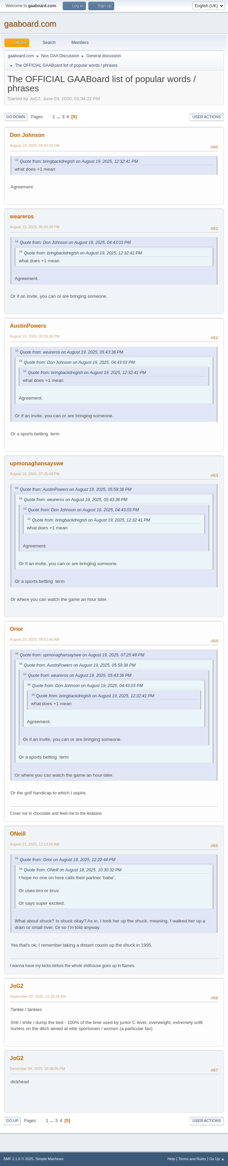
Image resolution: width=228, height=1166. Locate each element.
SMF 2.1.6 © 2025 (18, 1159)
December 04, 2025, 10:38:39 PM (37, 1069)
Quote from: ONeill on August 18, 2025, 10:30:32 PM (73, 870)
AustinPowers (28, 326)
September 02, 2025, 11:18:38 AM (38, 996)
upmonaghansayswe (36, 463)
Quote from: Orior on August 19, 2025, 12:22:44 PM (67, 859)
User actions (207, 117)
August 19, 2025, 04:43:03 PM (35, 145)
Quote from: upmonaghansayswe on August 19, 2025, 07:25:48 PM (82, 655)
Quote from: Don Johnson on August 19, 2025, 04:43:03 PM (75, 242)
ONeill (18, 834)
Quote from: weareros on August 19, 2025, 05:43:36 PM (71, 352)
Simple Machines (49, 1159)
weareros (22, 216)
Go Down (15, 117)
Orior (16, 629)
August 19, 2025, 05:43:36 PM (35, 227)
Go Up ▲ (217, 1159)
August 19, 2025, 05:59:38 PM (35, 336)
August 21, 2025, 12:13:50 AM (34, 844)
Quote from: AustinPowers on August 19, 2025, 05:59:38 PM (76, 489)
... (59, 116)
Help (171, 1159)
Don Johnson (27, 135)
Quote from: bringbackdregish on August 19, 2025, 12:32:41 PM (79, 161)
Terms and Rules (192, 1159)
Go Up (12, 1121)
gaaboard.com (30, 23)
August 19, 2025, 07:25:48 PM (35, 474)
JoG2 (17, 986)
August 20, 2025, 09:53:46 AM (34, 639)
